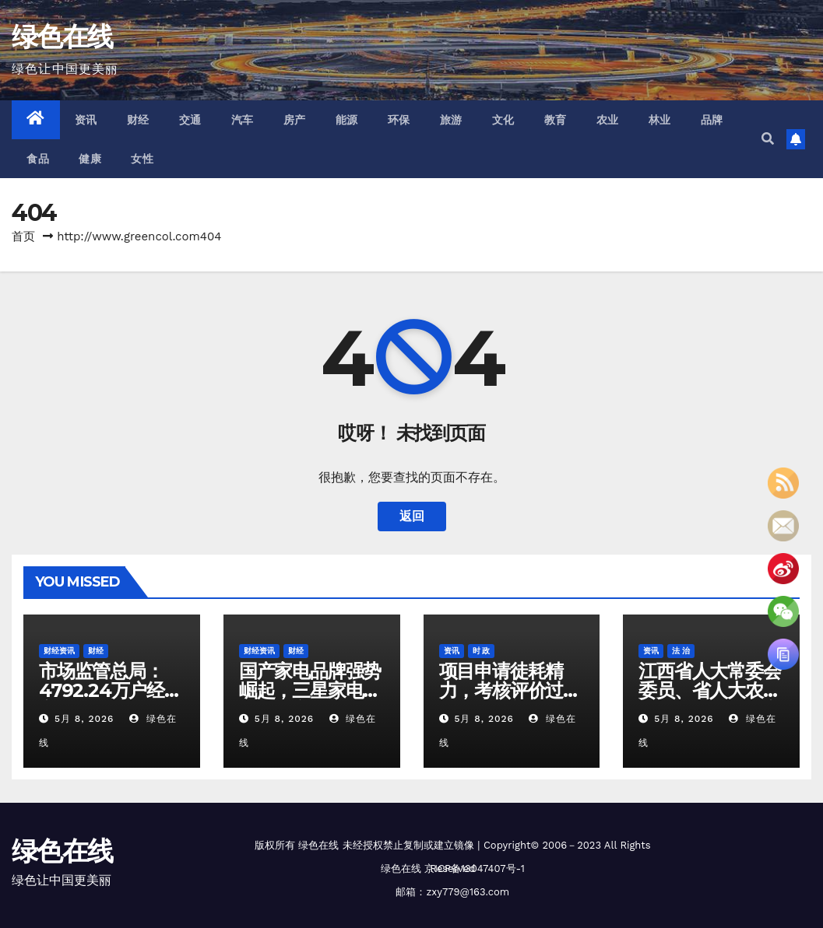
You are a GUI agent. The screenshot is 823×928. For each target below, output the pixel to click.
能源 (347, 120)
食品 (37, 159)
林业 (660, 120)
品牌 (712, 120)
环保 (399, 120)
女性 (142, 159)
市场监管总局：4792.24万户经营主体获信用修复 (110, 690)
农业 (607, 120)
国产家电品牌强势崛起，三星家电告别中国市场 (310, 690)
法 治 (681, 650)
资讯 (86, 120)
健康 (90, 159)
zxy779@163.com (467, 892)
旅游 (451, 120)
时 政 (482, 650)
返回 (411, 516)
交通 (190, 120)
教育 (555, 120)
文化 (503, 120)
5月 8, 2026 (84, 718)
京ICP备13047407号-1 (474, 868)
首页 (23, 236)
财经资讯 (59, 650)
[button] (767, 138)
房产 (294, 120)
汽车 (242, 120)
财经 (138, 120)
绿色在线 (62, 36)
